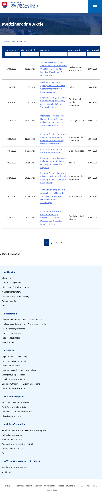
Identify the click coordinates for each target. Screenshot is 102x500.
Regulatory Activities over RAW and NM (19, 370)
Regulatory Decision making (14, 356)
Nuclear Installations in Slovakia (16, 402)
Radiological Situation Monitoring (17, 411)
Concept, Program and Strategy (16, 296)
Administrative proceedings (14, 467)
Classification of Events (12, 416)
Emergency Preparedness (13, 374)
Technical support (24, 485)
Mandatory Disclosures (12, 439)
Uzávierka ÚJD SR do (94, 50)
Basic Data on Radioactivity (14, 407)
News (4, 305)
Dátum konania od (12, 50)
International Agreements (13, 328)
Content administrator (45, 485)
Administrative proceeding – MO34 (17, 444)
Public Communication (12, 435)
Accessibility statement (68, 485)
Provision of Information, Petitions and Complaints (24, 430)
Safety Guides (8, 342)
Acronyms (85, 485)
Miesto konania (74, 50)
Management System (11, 291)
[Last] (62, 242)
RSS (95, 485)
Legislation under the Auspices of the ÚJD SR (22, 319)
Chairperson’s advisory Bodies (15, 287)
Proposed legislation (11, 337)
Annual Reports (9, 300)
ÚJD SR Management (11, 282)
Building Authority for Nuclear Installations (21, 383)
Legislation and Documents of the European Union (24, 324)
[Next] (56, 242)
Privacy (5, 453)
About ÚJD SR (8, 278)
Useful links (51, 490)
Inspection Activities (11, 365)
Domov (6, 41)
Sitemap (9, 485)
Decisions (6, 471)
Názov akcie (44, 50)
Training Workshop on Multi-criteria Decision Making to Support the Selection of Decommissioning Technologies (53, 196)
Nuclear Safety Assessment (14, 361)
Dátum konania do (28, 50)
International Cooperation (13, 388)
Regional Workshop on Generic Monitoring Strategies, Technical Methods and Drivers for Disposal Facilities (51, 217)
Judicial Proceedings (11, 333)
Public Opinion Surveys (12, 448)
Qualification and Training (13, 379)
